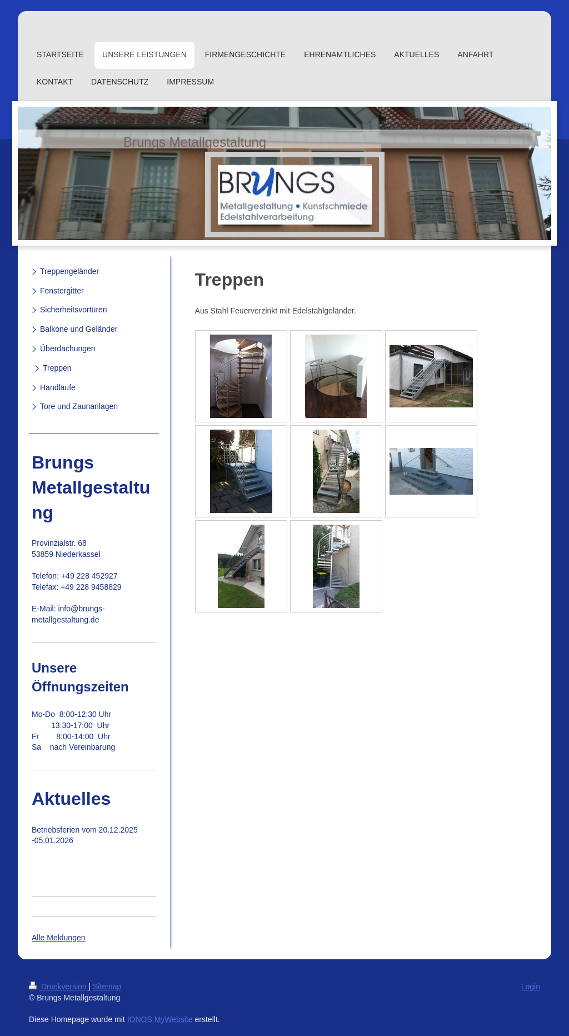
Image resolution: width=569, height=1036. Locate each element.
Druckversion (58, 986)
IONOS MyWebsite (160, 1019)
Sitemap (107, 986)
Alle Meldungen (59, 937)
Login (530, 986)
